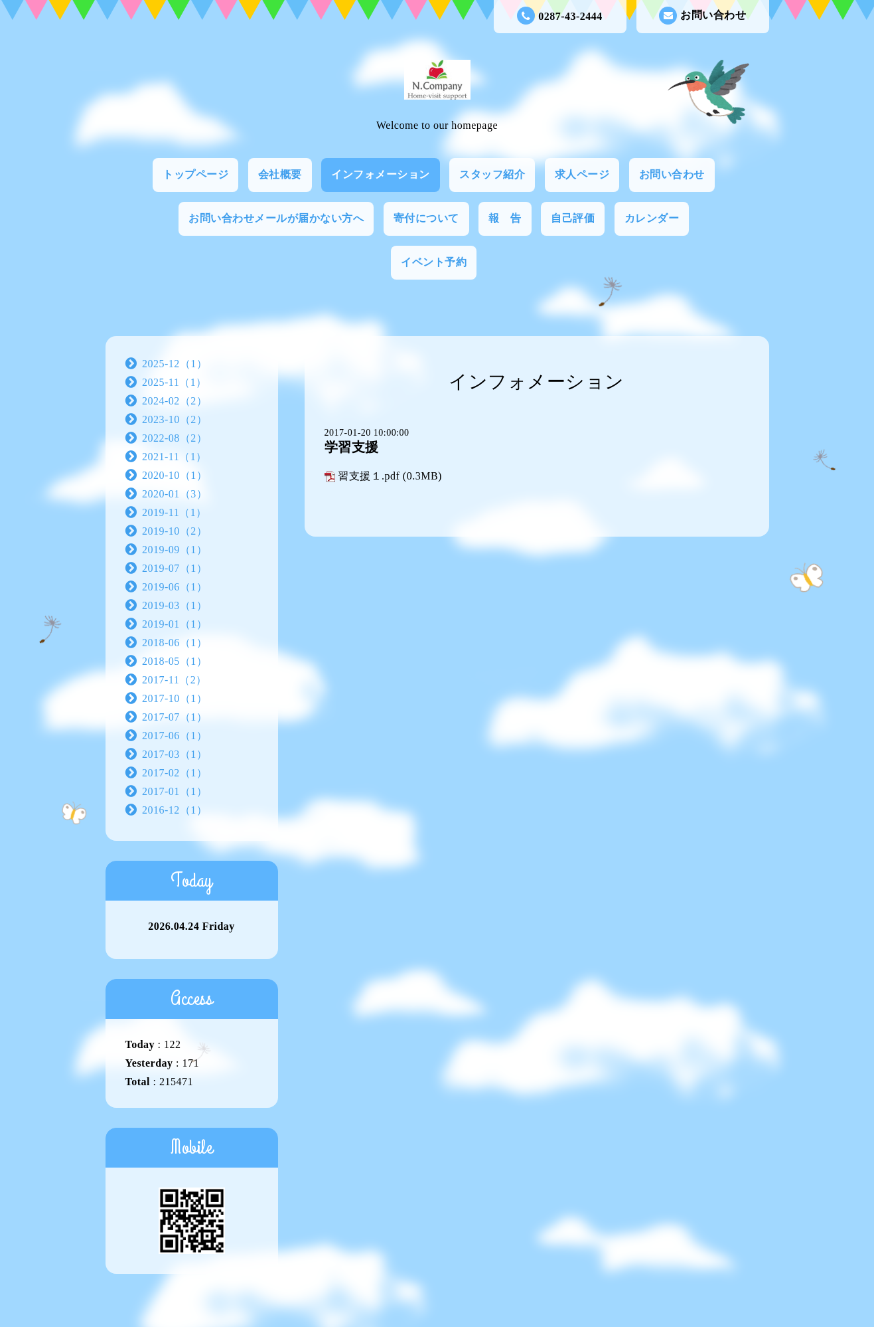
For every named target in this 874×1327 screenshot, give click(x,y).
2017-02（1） (174, 772)
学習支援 (352, 447)
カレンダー (652, 218)
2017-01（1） (174, 791)
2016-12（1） (174, 810)
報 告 (505, 218)
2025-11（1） (174, 382)
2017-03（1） (174, 754)
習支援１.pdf (369, 476)
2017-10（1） (174, 698)
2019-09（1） (174, 549)
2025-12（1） (174, 363)
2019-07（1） (174, 568)
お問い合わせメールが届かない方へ (276, 218)
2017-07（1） (174, 717)
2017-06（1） (174, 735)
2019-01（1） (174, 624)
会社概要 (280, 174)
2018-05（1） (174, 661)
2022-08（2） (174, 438)
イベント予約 (434, 262)
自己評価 (573, 218)
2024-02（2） (174, 400)
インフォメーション (380, 174)
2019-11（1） (174, 512)
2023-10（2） (174, 419)
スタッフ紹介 (492, 174)
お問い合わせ (702, 16)
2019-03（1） (174, 605)
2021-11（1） (174, 456)
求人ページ (582, 174)
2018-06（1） (174, 642)
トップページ (195, 174)
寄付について (426, 218)
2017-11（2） (174, 679)
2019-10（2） (174, 531)
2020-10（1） (174, 475)
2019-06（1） (174, 586)
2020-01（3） (174, 493)
